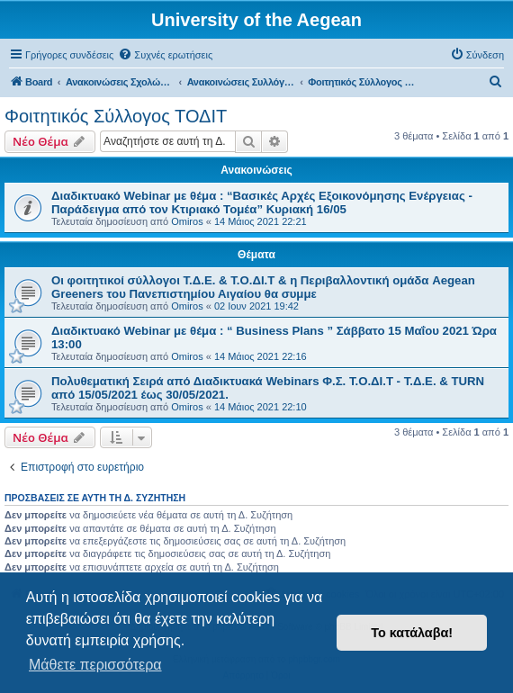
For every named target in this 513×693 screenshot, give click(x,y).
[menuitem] (165, 55)
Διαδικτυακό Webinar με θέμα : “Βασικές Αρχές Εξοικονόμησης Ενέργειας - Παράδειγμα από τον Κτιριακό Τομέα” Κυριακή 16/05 (261, 202)
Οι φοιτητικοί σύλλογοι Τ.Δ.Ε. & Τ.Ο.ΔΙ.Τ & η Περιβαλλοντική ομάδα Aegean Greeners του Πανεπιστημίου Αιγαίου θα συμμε (263, 287)
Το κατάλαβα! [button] (412, 633)
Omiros (186, 221)
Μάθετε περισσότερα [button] (95, 664)
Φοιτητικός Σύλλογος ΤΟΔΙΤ (115, 116)
